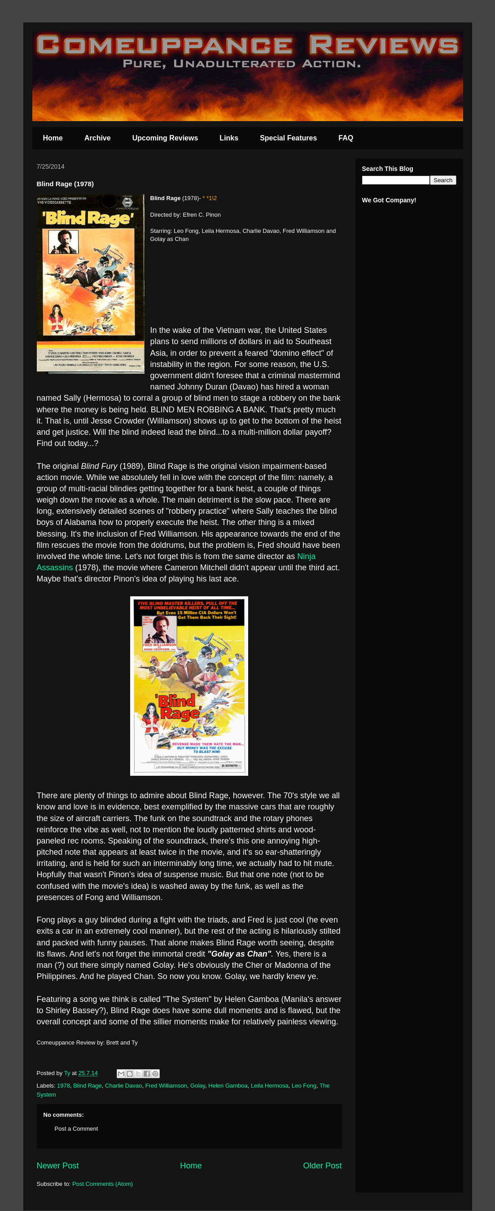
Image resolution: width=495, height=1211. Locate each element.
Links (228, 138)
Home (53, 138)
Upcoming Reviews (165, 138)
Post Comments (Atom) (102, 1183)
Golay (197, 1085)
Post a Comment (76, 1128)
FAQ (345, 138)
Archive (97, 138)
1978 (63, 1085)
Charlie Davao (123, 1085)
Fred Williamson (166, 1085)
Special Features (288, 138)
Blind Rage (87, 1085)
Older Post (322, 1165)
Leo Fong (304, 1085)
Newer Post (58, 1165)
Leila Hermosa (270, 1085)
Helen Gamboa (227, 1085)
